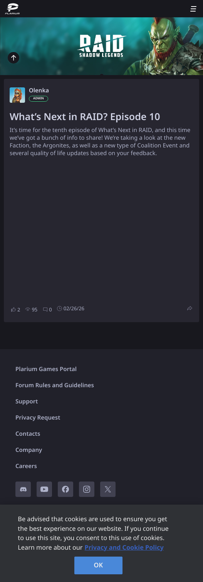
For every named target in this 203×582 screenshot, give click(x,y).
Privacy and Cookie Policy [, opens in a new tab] (124, 547)
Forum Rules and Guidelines (54, 385)
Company (28, 450)
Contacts (27, 434)
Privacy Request (37, 417)
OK (98, 565)
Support (26, 401)
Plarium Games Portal (46, 369)
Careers (26, 466)
